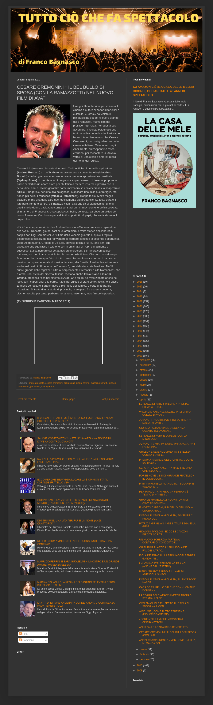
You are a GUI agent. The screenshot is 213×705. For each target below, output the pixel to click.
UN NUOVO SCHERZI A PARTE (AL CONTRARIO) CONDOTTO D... (159, 541)
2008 (140, 670)
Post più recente (27, 399)
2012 (140, 350)
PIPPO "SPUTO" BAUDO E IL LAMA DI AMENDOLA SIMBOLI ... (161, 573)
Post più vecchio (110, 399)
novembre (146, 364)
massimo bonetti (99, 383)
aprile (143, 399)
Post (23, 633)
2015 (140, 336)
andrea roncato (36, 383)
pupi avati (35, 386)
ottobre (144, 370)
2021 (140, 306)
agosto (144, 379)
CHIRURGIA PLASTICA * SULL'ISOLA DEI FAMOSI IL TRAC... (163, 549)
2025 (140, 286)
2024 (140, 291)
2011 (140, 355)
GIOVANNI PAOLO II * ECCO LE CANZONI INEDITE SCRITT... (163, 533)
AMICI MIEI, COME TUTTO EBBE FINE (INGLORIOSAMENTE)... (161, 613)
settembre (146, 374)
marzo (144, 649)
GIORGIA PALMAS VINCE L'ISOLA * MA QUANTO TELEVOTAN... (162, 429)
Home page (68, 399)
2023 (140, 296)
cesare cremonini (54, 383)
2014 (140, 340)
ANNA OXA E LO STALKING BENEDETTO (163, 627)
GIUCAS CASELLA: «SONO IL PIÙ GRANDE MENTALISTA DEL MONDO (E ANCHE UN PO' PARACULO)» (73, 502)
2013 (140, 345)
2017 (140, 326)
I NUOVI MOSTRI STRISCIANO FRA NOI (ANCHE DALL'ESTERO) (162, 565)
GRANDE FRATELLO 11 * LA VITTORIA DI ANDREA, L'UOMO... (163, 501)
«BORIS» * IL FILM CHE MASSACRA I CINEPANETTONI (161, 621)
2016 (140, 330)
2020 (140, 311)
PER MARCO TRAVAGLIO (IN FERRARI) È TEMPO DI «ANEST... (163, 493)
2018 (140, 321)
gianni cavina (82, 383)
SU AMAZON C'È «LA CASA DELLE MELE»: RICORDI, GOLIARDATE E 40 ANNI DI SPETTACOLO (163, 91)
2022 (140, 301)
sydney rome (47, 386)
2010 (140, 665)
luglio (143, 384)
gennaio (145, 659)
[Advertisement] (164, 242)
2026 (140, 281)
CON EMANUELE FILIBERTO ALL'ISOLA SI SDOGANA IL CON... (164, 605)
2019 (140, 316)
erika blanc (69, 383)
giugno (144, 389)
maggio (144, 394)
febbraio (145, 654)
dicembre (145, 360)
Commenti (26, 640)
